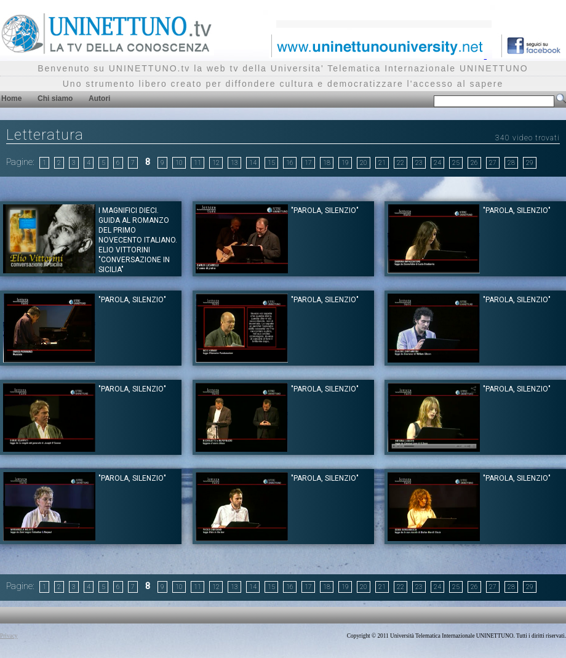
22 (400, 163)
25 (456, 163)
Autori (99, 98)
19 (345, 163)
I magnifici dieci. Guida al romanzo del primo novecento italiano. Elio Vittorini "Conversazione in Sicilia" (137, 240)
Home (11, 98)
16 (289, 163)
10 (179, 163)
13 (234, 163)
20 (363, 163)
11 (197, 163)
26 (474, 163)
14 (253, 163)
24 (437, 163)
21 (382, 163)
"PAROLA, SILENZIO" (325, 210)
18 (326, 163)
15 (271, 163)
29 (529, 163)
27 (492, 163)
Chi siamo (55, 98)
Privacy (9, 636)
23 (419, 163)
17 (308, 163)
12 (216, 163)
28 (511, 163)
